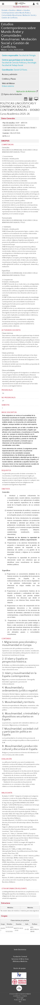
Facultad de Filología (27, 55)
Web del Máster (8, 83)
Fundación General (20, 957)
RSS (20, 1001)
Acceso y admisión (9, 74)
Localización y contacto (20, 996)
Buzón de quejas (20, 968)
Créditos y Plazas (9, 79)
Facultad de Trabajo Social (12, 65)
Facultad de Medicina (21, 7)
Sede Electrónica (20, 950)
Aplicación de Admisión (26, 91)
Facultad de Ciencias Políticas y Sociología (19, 63)
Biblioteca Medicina (20, 961)
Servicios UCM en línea (20, 959)
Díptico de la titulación (13, 94)
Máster (19, 10)
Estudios (12, 10)
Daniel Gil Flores (20, 70)
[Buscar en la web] (38, 3)
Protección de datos (20, 999)
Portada (4, 10)
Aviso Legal (20, 998)
